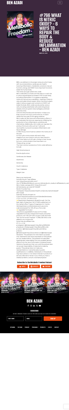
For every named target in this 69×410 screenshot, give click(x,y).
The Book (19, 327)
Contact (56, 327)
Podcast (27, 327)
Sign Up (53, 318)
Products (42, 327)
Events (50, 327)
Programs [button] (35, 327)
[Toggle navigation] (60, 2)
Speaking (12, 327)
